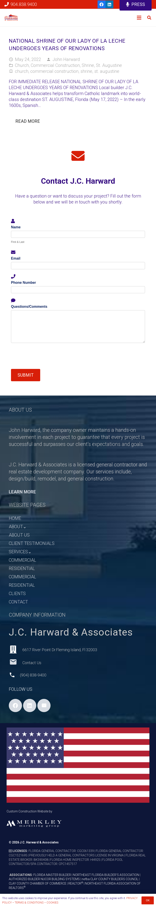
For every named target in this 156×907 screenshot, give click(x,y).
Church (22, 65)
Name (16, 227)
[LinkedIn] (109, 4)
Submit (26, 375)
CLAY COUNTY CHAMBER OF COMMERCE (37, 883)
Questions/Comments (29, 306)
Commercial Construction (55, 65)
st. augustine (106, 71)
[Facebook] (101, 4)
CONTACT (18, 602)
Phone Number (23, 282)
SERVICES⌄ (20, 551)
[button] (149, 17)
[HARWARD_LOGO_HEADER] (11, 17)
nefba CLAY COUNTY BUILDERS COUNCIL (110, 879)
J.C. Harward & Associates (39, 842)
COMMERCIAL (22, 560)
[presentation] (44, 356)
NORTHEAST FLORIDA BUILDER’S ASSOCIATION (106, 875)
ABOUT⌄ (18, 526)
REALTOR (75, 883)
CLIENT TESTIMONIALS (31, 543)
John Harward (66, 59)
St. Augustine (109, 65)
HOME (15, 518)
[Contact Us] (15, 662)
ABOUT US (19, 535)
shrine (86, 71)
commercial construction (54, 71)
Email (15, 258)
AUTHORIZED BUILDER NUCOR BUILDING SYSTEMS (44, 879)
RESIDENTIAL (22, 568)
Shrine (88, 65)
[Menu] (139, 17)
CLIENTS (17, 593)
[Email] (44, 705)
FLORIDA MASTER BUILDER (52, 875)
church (21, 71)
